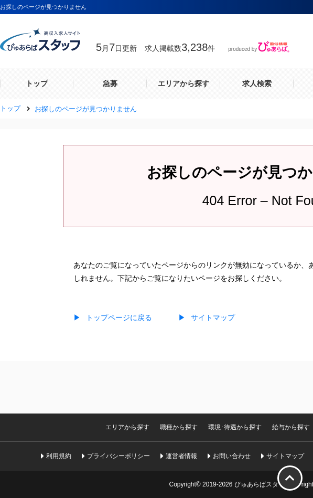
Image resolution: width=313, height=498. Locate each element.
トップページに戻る (112, 317)
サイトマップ (206, 317)
